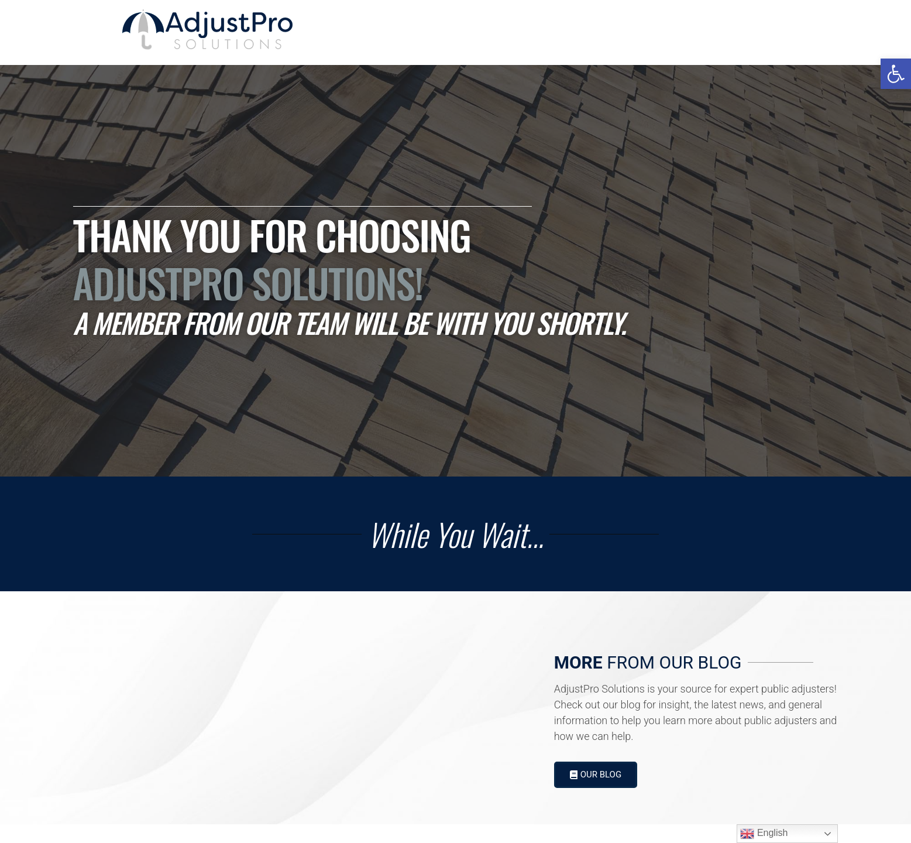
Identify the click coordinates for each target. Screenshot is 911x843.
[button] (896, 74)
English (764, 834)
